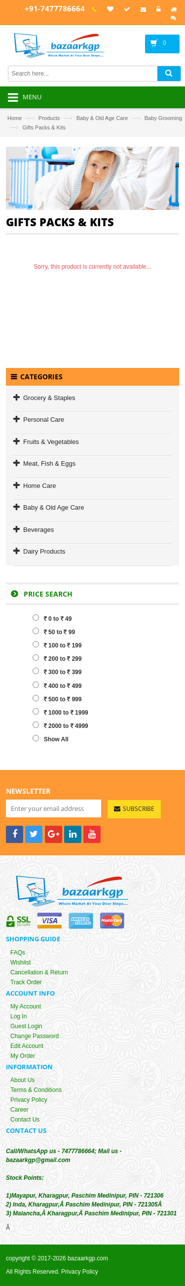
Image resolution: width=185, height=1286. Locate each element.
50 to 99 (54, 632)
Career (19, 1110)
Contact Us (24, 1120)
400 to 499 (57, 685)
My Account (25, 1007)
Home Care (39, 485)
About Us (22, 1080)
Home (14, 118)
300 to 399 (57, 672)
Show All (51, 739)
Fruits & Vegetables (51, 441)
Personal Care (43, 419)
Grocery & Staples (49, 398)
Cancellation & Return (39, 972)
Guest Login (26, 1026)
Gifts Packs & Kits (43, 127)
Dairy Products (44, 551)
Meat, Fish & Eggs (49, 463)
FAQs (17, 952)
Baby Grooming (163, 118)
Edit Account (26, 1046)
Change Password (34, 1036)
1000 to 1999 (60, 712)
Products (49, 118)
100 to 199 (57, 645)
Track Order (26, 982)
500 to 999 (57, 699)
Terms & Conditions (36, 1090)
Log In (18, 1016)
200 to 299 (57, 658)
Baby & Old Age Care (102, 118)
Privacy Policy (28, 1100)
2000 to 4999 (60, 725)
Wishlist (20, 962)
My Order (22, 1056)
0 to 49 (52, 618)
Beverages (38, 529)
